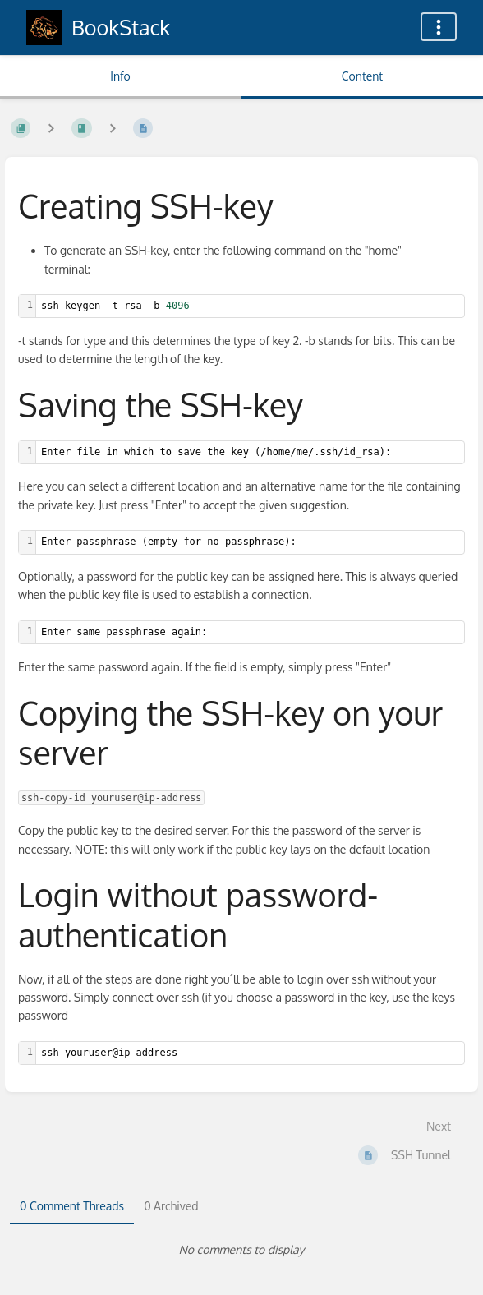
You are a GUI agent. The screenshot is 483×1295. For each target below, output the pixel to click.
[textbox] (250, 306)
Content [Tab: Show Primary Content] (362, 76)
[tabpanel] (241, 1250)
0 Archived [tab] (171, 1206)
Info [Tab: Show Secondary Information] (120, 76)
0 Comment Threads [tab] (72, 1206)
